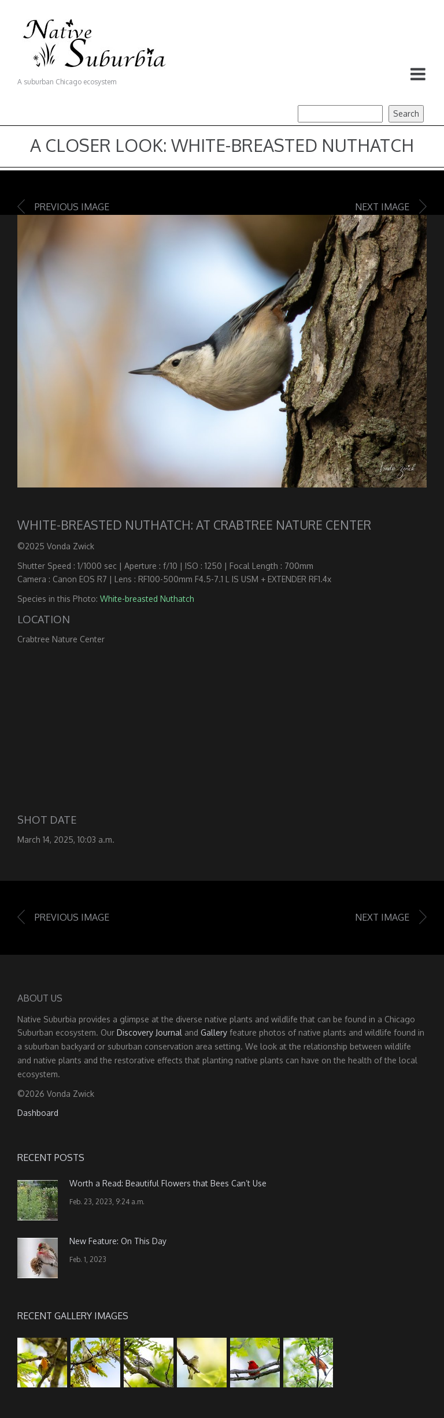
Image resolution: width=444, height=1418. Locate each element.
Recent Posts (50, 1157)
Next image (382, 207)
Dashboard (37, 1113)
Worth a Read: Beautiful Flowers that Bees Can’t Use (168, 1183)
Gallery (214, 1032)
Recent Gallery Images (72, 1316)
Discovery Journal (149, 1032)
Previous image (72, 207)
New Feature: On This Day (117, 1241)
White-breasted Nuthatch (147, 599)
